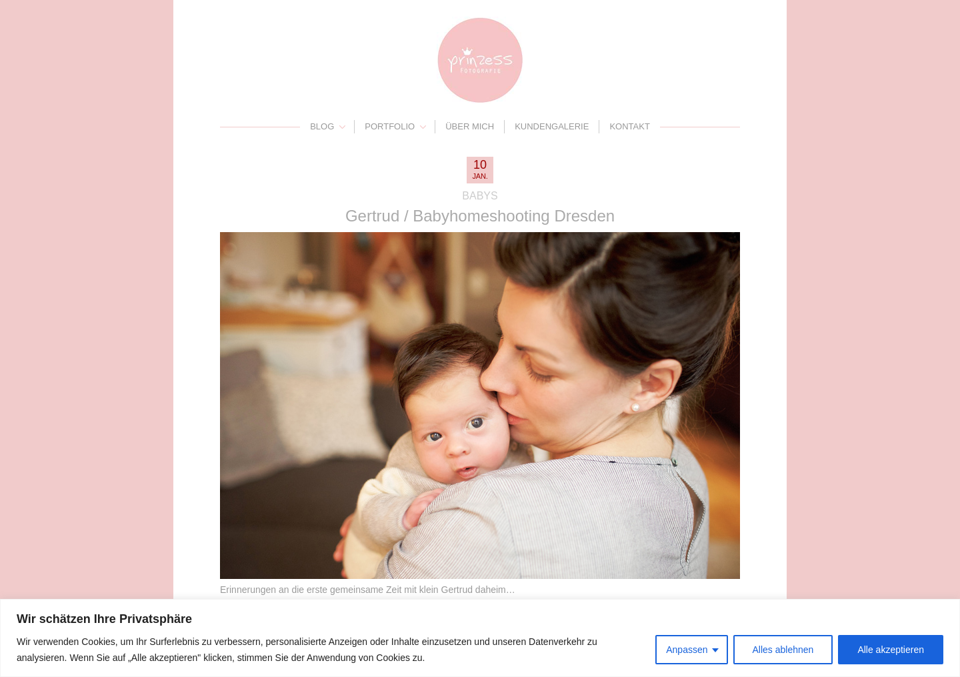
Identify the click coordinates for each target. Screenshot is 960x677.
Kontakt (629, 126)
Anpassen (686, 649)
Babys (479, 195)
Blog (322, 126)
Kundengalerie (552, 126)
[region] (480, 638)
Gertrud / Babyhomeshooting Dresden (480, 216)
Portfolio (390, 126)
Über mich (469, 126)
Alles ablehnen (783, 649)
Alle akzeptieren (890, 649)
